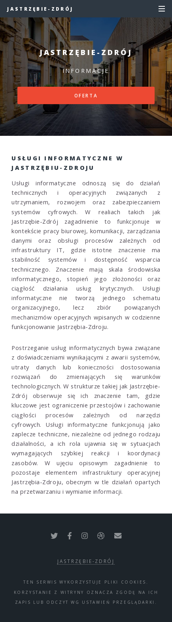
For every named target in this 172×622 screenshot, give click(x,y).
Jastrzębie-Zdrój (40, 9)
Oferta (86, 95)
